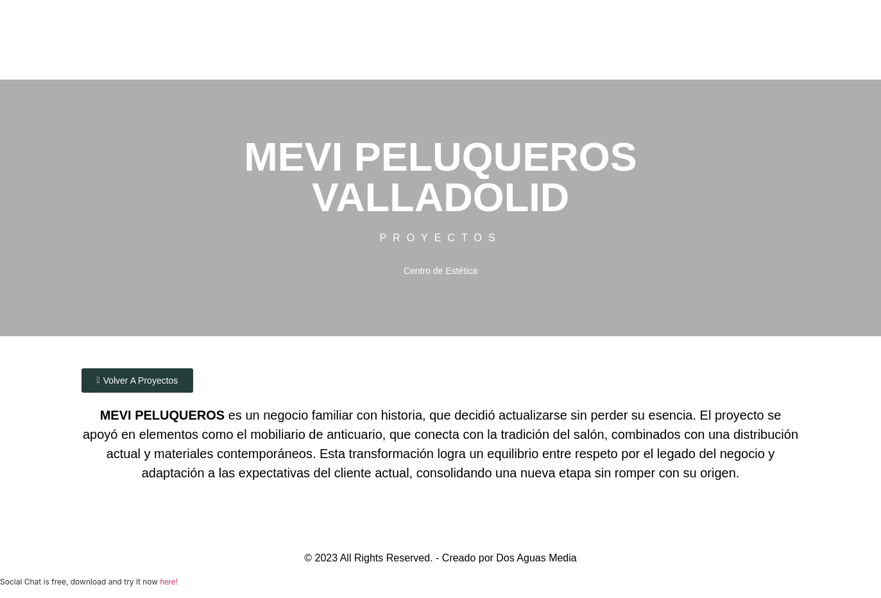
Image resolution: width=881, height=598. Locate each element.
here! (168, 583)
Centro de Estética (440, 269)
